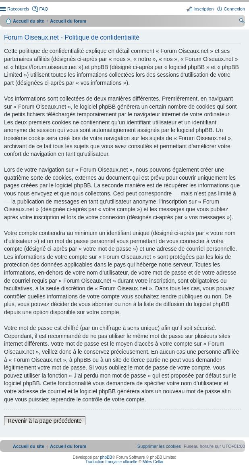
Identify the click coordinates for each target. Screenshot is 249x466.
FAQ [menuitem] (43, 8)
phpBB (106, 457)
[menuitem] (159, 446)
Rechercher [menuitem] (242, 22)
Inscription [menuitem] (203, 8)
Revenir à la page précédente (45, 421)
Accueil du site (28, 21)
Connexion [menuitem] (234, 8)
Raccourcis (18, 8)
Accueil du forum (68, 21)
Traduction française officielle (111, 462)
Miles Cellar (153, 462)
